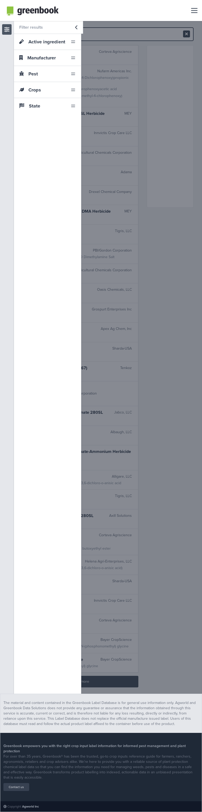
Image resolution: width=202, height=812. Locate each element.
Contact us (16, 787)
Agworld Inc (30, 806)
